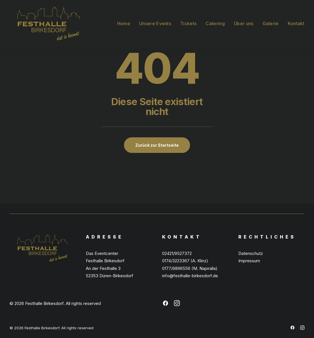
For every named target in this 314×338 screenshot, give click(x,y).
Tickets (188, 19)
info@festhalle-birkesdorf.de (190, 275)
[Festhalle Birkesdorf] (41, 19)
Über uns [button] (244, 19)
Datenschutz (250, 253)
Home (123, 19)
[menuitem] (125, 19)
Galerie (271, 19)
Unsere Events (155, 19)
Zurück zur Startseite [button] (157, 145)
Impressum (249, 260)
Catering (215, 19)
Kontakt (296, 19)
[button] (165, 304)
